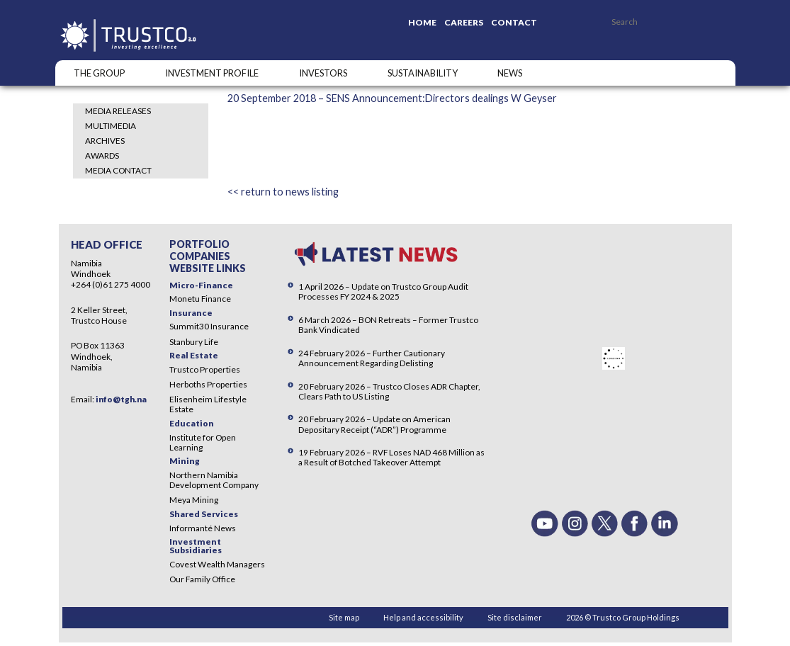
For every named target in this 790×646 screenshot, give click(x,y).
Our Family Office (202, 579)
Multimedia (110, 125)
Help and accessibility (423, 617)
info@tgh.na (121, 399)
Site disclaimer (514, 617)
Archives (105, 140)
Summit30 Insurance (209, 326)
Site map (344, 617)
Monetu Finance (200, 298)
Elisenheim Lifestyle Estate (208, 404)
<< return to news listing (283, 192)
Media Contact (118, 170)
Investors (323, 73)
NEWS (509, 73)
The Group (99, 73)
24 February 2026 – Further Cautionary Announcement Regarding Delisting (371, 358)
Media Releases (118, 111)
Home (422, 22)
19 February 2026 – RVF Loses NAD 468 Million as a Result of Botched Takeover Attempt (391, 457)
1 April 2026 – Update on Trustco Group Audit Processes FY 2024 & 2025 (383, 291)
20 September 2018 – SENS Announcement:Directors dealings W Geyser (392, 98)
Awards (102, 155)
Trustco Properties (204, 369)
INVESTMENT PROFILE (212, 73)
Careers (463, 22)
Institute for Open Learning (202, 442)
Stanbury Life (193, 341)
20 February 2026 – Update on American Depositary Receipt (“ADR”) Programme (374, 424)
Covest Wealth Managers (217, 564)
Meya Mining (193, 499)
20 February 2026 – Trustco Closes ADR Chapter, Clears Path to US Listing (389, 391)
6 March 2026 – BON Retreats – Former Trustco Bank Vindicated (388, 324)
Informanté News (202, 528)
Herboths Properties (208, 384)
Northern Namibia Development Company (214, 480)
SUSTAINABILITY (423, 73)
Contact (514, 22)
